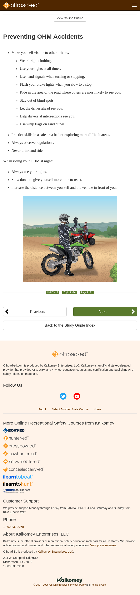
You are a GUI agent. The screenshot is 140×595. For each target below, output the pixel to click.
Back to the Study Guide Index (70, 325)
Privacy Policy (78, 584)
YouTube (77, 396)
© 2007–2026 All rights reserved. (52, 584)
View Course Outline (70, 18)
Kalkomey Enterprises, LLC (55, 551)
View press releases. (103, 545)
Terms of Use (98, 584)
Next (102, 312)
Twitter (63, 396)
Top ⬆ (43, 409)
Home (97, 409)
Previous (37, 312)
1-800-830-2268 (13, 526)
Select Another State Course (70, 409)
